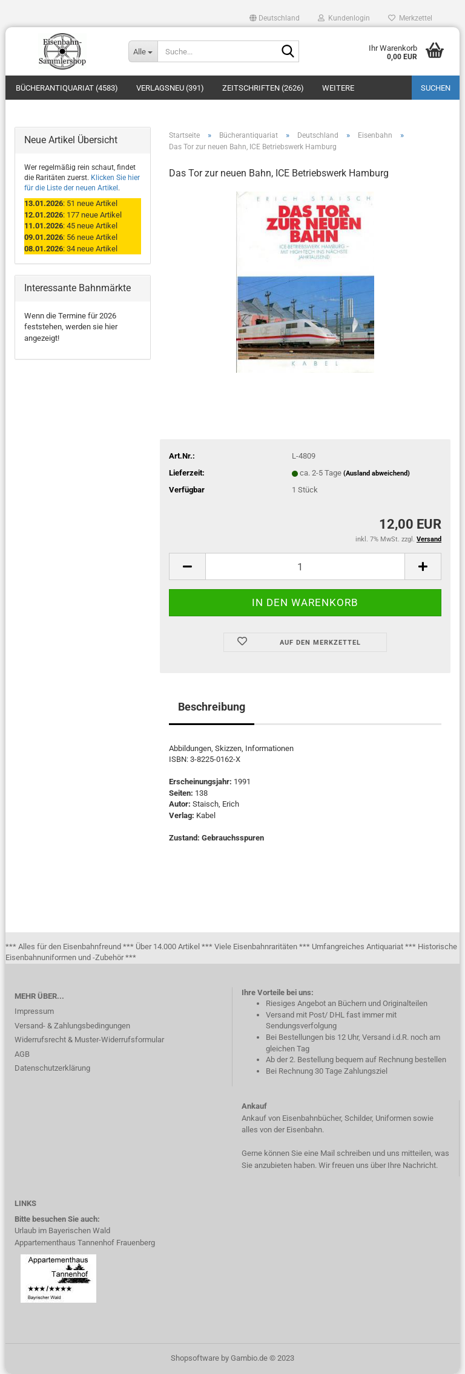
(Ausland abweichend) (376, 473)
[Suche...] (142, 51)
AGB (22, 1054)
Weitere (338, 87)
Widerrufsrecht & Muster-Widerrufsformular (89, 1039)
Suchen (435, 87)
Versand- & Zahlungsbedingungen (72, 1025)
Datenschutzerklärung (52, 1067)
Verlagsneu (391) (170, 87)
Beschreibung (211, 706)
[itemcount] (305, 566)
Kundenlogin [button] (344, 18)
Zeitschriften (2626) (263, 87)
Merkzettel (410, 18)
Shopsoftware (195, 1358)
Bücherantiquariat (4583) (67, 87)
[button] (274, 18)
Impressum (34, 1011)
